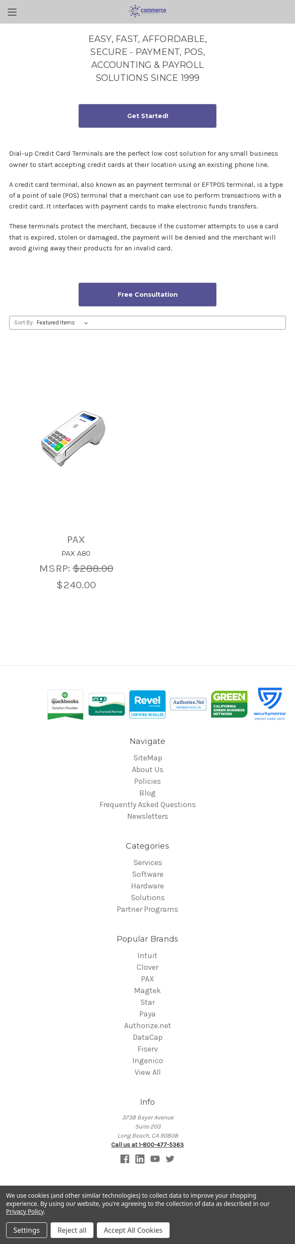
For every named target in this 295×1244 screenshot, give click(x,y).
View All (148, 1072)
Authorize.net (147, 1025)
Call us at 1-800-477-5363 (147, 1144)
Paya (147, 1014)
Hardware (147, 886)
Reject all (72, 1230)
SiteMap (147, 758)
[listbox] (64, 322)
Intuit (147, 955)
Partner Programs (147, 909)
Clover (147, 967)
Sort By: (24, 322)
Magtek (147, 990)
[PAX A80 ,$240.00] (76, 438)
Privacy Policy (25, 1211)
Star (147, 1002)
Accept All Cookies (133, 1230)
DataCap (148, 1037)
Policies (147, 781)
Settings (26, 1230)
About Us (148, 769)
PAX (147, 979)
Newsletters (147, 816)
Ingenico (147, 1060)
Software (148, 874)
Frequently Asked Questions (147, 804)
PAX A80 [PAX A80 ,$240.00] (76, 553)
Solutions (148, 897)
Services (147, 862)
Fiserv (148, 1049)
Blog (147, 793)
